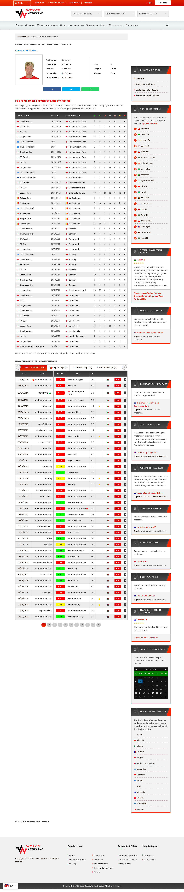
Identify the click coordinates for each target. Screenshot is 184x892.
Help (105, 25)
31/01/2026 (23, 484)
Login (149, 3)
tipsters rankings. (150, 123)
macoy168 (142, 128)
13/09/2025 (23, 568)
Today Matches (101, 863)
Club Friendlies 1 (25, 208)
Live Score (98, 859)
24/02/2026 (23, 454)
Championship (25, 234)
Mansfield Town (45, 424)
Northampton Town (76, 121)
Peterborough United (43, 508)
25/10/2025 (23, 532)
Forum (97, 872)
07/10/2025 (23, 538)
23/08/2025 (23, 580)
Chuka (140, 186)
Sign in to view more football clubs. (150, 456)
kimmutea (142, 169)
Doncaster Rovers (76, 400)
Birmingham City (75, 616)
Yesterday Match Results (147, 90)
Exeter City (47, 466)
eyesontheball (144, 180)
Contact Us (74, 3)
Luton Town (72, 295)
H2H (117, 379)
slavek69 (141, 146)
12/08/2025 (23, 598)
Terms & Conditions (128, 859)
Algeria (138, 746)
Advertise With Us (56, 3)
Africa (138, 734)
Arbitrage (133, 25)
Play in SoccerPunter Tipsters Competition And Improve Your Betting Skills (148, 296)
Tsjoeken (141, 198)
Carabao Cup (24, 121)
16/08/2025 (23, 592)
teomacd (141, 174)
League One (24, 136)
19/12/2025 (23, 502)
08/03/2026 (23, 442)
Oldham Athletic (44, 526)
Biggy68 (141, 215)
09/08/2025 (23, 604)
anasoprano (143, 221)
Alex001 (140, 209)
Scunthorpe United (76, 290)
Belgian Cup (24, 198)
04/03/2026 (23, 448)
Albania (139, 740)
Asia (137, 786)
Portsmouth (72, 239)
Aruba (138, 780)
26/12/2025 (23, 496)
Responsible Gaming (128, 855)
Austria (138, 798)
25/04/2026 (23, 393)
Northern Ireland (74, 177)
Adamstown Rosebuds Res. (148, 493)
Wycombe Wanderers (42, 562)
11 (98, 624)
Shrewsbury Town (76, 514)
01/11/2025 (23, 526)
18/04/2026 (23, 400)
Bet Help (73, 863)
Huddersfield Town (44, 490)
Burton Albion (74, 436)
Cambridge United (75, 336)
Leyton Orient (74, 460)
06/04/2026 (23, 412)
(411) (33, 367)
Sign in (137, 336)
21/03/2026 (23, 424)
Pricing (32, 25)
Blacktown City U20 (145, 596)
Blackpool (72, 568)
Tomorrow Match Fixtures (147, 95)
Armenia (139, 775)
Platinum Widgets (49, 25)
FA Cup (21, 131)
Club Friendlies (25, 141)
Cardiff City (44, 393)
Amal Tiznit (141, 561)
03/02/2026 (23, 478)
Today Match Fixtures (145, 84)
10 (93, 624)
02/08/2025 (23, 610)
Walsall (49, 538)
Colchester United (75, 182)
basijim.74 (142, 140)
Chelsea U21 (73, 556)
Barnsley (71, 228)
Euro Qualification (26, 177)
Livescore (93, 25)
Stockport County (44, 430)
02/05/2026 (23, 379)
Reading (71, 484)
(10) (82, 367)
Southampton (74, 598)
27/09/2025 (23, 550)
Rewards (88, 3)
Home (21, 25)
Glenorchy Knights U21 (146, 452)
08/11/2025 (23, 520)
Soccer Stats (99, 855)
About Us (39, 3)
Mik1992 (139, 260)
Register (163, 3)
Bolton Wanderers (76, 550)
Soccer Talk (117, 25)
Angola (138, 757)
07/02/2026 (23, 472)
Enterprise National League (30, 346)
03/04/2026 (23, 418)
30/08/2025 (23, 574)
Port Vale (72, 454)
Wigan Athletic (74, 412)
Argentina (140, 769)
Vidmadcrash (143, 163)
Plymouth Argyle (75, 379)
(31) (107, 367)
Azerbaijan (140, 803)
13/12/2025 (23, 508)
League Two (24, 193)
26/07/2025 (23, 616)
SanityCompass (144, 157)
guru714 (141, 238)
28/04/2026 (23, 385)
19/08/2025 (23, 586)
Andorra (139, 751)
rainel (140, 192)
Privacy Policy (125, 863)
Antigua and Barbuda (145, 763)
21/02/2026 (23, 460)
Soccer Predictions (77, 859)
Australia (139, 792)
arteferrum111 (143, 203)
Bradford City (46, 418)
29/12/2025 (23, 490)
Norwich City (73, 331)
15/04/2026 (23, 406)
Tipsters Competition (73, 25)
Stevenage (73, 472)
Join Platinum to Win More (146, 637)
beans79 (141, 134)
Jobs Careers (150, 859)
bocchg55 (142, 226)
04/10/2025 (23, 544)
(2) (59, 367)
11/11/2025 (23, 514)
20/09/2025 (23, 562)
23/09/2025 (23, 556)
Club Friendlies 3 (25, 147)
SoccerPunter (23, 36)
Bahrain (139, 809)
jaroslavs (141, 151)
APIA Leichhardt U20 (145, 527)
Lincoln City (73, 586)
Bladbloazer (142, 232)
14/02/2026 (23, 466)
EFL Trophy (23, 126)
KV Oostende (73, 198)
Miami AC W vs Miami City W (150, 332)
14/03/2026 (23, 436)
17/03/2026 (23, 430)
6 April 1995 (67, 77)
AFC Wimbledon (45, 442)
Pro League (23, 203)
